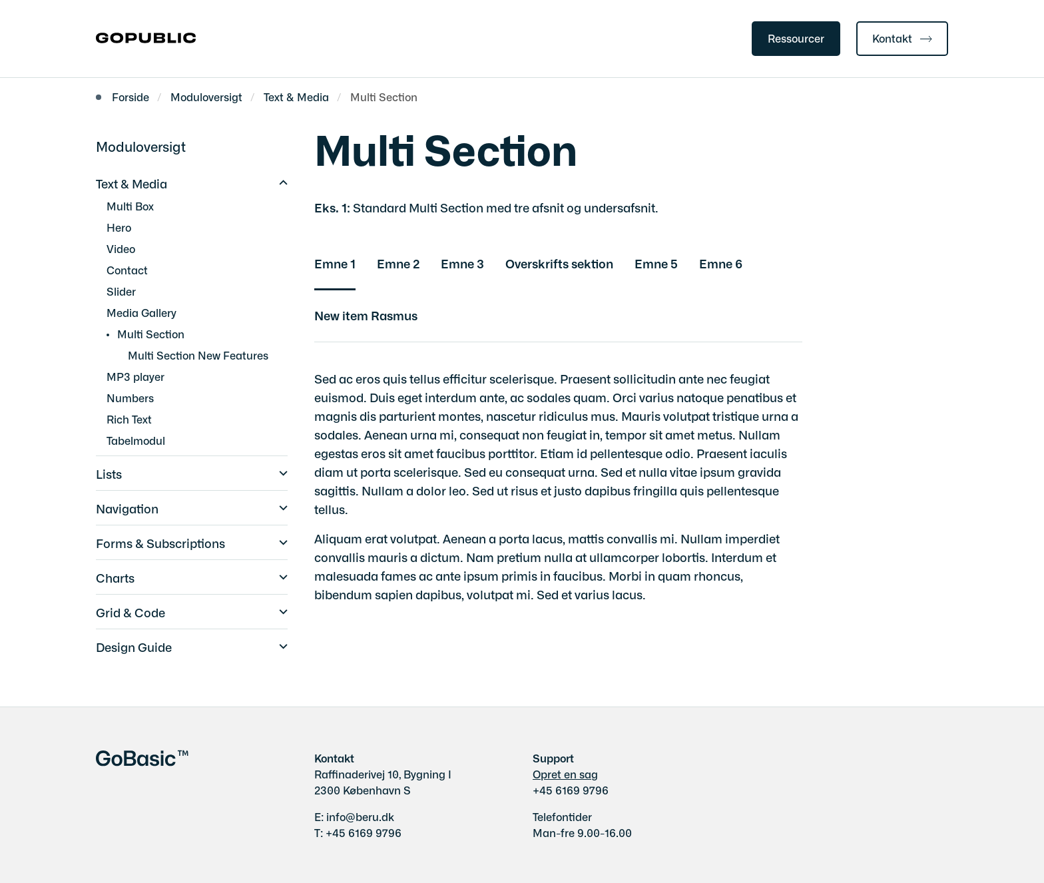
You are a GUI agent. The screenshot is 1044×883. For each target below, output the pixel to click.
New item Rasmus (365, 315)
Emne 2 (398, 263)
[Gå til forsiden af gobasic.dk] (146, 38)
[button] (280, 181)
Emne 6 (720, 263)
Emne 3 (462, 263)
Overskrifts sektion (559, 263)
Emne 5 (656, 263)
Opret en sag (565, 773)
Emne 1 (335, 263)
